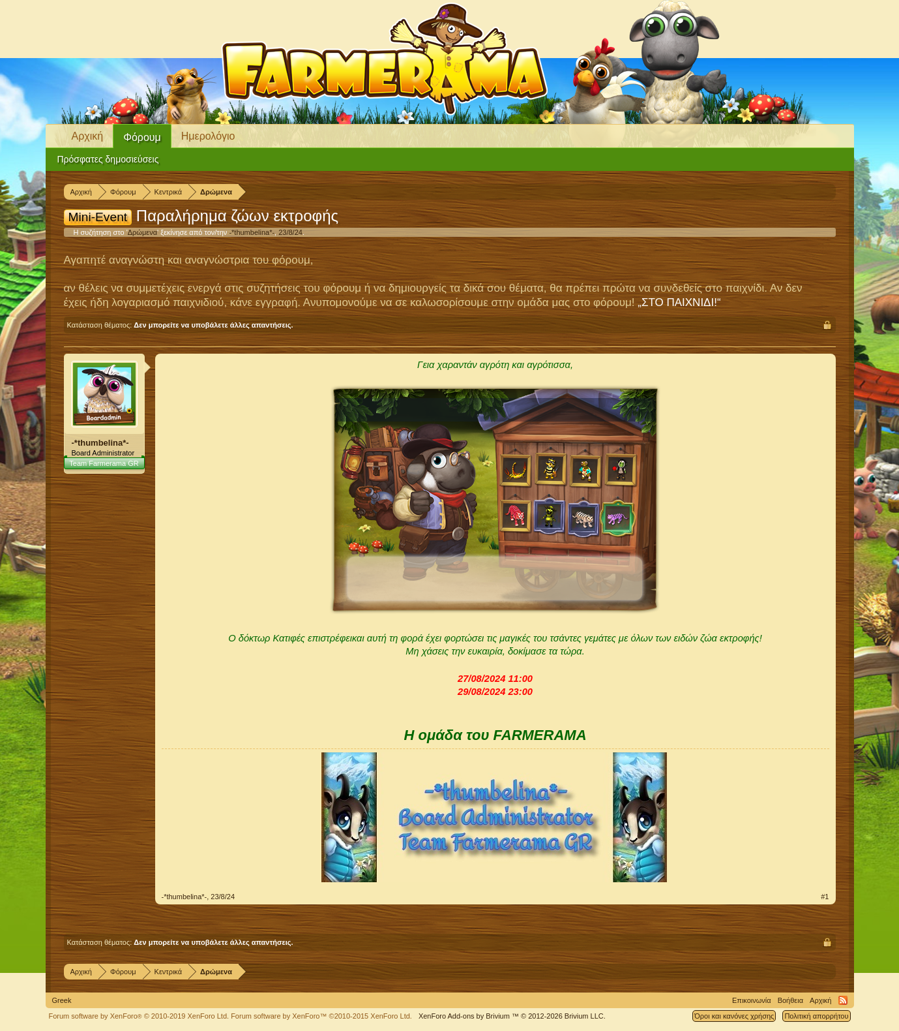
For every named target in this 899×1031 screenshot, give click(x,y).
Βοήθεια (790, 1000)
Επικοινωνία (751, 1000)
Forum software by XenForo (139, 1016)
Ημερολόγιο (208, 136)
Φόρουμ (142, 137)
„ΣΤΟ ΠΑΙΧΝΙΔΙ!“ (679, 302)
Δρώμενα (142, 232)
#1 (825, 896)
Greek (62, 1000)
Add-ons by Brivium (512, 1016)
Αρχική (88, 136)
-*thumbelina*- (251, 232)
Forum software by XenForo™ (321, 1016)
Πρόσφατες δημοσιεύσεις (108, 159)
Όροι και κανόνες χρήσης (734, 1016)
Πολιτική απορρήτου (816, 1016)
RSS (842, 1000)
